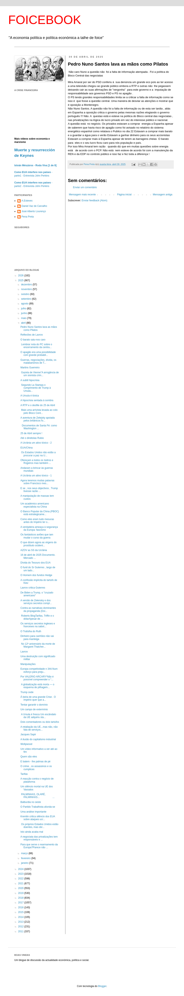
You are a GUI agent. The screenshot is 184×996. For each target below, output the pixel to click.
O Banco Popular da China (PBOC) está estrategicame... (39, 513)
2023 (21, 873)
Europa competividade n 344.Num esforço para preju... (38, 670)
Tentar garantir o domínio (34, 704)
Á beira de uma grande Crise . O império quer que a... (38, 698)
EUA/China (26, 447)
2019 (21, 893)
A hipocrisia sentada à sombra (36, 400)
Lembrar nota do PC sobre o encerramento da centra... (36, 346)
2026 (21, 275)
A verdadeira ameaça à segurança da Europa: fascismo (39, 528)
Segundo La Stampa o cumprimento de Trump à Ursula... (35, 388)
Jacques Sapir (28, 734)
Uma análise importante (33, 811)
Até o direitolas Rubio (32, 438)
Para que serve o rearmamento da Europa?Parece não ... (39, 846)
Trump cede (27, 692)
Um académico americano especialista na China (34, 505)
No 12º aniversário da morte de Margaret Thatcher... (37, 645)
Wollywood (26, 744)
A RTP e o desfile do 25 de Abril (37, 405)
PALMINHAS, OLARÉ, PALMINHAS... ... (37, 796)
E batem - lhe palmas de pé (35, 761)
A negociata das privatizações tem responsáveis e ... (39, 838)
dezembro (27, 284)
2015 (21, 912)
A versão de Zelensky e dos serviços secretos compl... (36, 602)
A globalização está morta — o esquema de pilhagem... (37, 686)
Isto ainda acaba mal (31, 831)
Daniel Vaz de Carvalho (34, 206)
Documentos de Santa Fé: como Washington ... (38, 427)
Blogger (102, 986)
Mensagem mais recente (82, 194)
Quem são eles (28, 756)
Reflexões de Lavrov (31, 334)
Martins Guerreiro (29, 367)
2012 (21, 926)
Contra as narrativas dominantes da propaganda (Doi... (38, 609)
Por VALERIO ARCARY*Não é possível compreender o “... (37, 678)
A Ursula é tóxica (29, 395)
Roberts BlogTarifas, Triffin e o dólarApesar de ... (37, 617)
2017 (21, 902)
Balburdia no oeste (30, 802)
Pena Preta (27, 216)
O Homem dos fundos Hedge (36, 575)
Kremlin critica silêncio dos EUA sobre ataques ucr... (37, 818)
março (25, 853)
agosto (25, 303)
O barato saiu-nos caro (32, 339)
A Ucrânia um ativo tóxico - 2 (36, 442)
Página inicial (124, 194)
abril (23, 322)
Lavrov (24, 651)
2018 (21, 897)
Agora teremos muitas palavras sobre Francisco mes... (37, 482)
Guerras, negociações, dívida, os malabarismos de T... (38, 361)
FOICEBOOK (44, 20)
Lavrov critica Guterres (32, 587)
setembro (26, 298)
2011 (21, 931)
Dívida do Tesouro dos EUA (35, 562)
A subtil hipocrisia (29, 380)
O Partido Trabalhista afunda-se (37, 806)
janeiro (25, 863)
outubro (25, 294)
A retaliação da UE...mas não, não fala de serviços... (39, 728)
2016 (21, 907)
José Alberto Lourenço (33, 211)
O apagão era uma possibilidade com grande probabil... (38, 353)
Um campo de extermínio (34, 709)
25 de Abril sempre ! (31, 433)
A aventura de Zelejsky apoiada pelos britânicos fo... (37, 419)
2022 (21, 878)
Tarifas (24, 774)
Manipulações (28, 664)
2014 (21, 917)
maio (24, 318)
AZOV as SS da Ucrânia (33, 550)
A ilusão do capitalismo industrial (38, 739)
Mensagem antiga (162, 194)
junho (24, 313)
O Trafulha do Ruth (30, 631)
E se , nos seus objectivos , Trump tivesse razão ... (39, 490)
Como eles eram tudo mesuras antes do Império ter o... (37, 521)
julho (24, 308)
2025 (21, 280)
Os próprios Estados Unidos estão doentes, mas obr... (39, 826)
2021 (21, 883)
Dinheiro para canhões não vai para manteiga (37, 637)
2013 (21, 921)
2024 (21, 869)
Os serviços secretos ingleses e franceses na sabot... (37, 625)
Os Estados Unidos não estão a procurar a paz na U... (38, 454)
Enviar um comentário (85, 187)
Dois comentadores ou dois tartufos (39, 722)
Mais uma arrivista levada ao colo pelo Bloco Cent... (38, 411)
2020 (21, 888)
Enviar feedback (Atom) (94, 200)
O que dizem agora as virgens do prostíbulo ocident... (38, 544)
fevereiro (26, 858)
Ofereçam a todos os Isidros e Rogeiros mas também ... (36, 461)
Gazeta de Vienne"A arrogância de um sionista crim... (39, 374)
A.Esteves (27, 200)
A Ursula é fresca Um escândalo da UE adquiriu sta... (38, 716)
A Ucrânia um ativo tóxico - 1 (36, 475)
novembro (27, 289)
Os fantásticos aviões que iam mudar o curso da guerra (36, 536)
